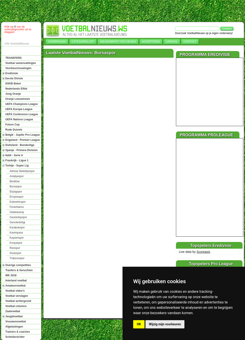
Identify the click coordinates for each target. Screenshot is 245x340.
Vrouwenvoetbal (15, 321)
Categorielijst (83, 41)
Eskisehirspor (18, 201)
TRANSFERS (13, 57)
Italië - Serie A (14, 155)
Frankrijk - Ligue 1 (16, 160)
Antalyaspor (17, 176)
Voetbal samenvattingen (20, 63)
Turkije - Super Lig (17, 165)
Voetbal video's (15, 290)
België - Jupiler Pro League (22, 134)
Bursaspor (16, 186)
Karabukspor (17, 227)
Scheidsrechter (15, 336)
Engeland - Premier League (22, 139)
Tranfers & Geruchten (19, 270)
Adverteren (151, 41)
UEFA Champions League (21, 104)
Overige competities (18, 265)
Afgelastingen (14, 326)
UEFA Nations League (19, 119)
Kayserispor (17, 237)
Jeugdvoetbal (13, 316)
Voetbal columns (16, 306)
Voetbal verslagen (16, 295)
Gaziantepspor (18, 217)
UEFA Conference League (21, 114)
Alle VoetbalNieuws (17, 43)
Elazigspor (16, 191)
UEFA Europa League (19, 109)
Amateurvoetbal (15, 285)
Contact (190, 41)
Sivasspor (15, 253)
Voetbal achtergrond (18, 301)
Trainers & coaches (17, 331)
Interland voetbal (16, 280)
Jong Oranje (13, 93)
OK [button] (139, 324)
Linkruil (172, 41)
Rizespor (15, 248)
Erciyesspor (17, 196)
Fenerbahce (17, 207)
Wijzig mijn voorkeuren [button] (165, 324)
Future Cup (12, 124)
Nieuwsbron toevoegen (118, 41)
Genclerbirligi (17, 222)
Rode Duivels (13, 129)
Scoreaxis (203, 252)
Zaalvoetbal (12, 311)
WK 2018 (10, 275)
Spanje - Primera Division (21, 150)
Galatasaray (17, 212)
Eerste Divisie (14, 78)
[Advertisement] (124, 11)
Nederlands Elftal (16, 88)
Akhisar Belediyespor (22, 171)
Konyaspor (16, 242)
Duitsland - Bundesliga (19, 145)
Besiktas (15, 181)
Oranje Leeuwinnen (17, 98)
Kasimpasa (16, 232)
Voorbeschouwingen (18, 68)
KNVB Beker (13, 83)
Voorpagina (57, 41)
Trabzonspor (17, 258)
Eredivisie (11, 73)
